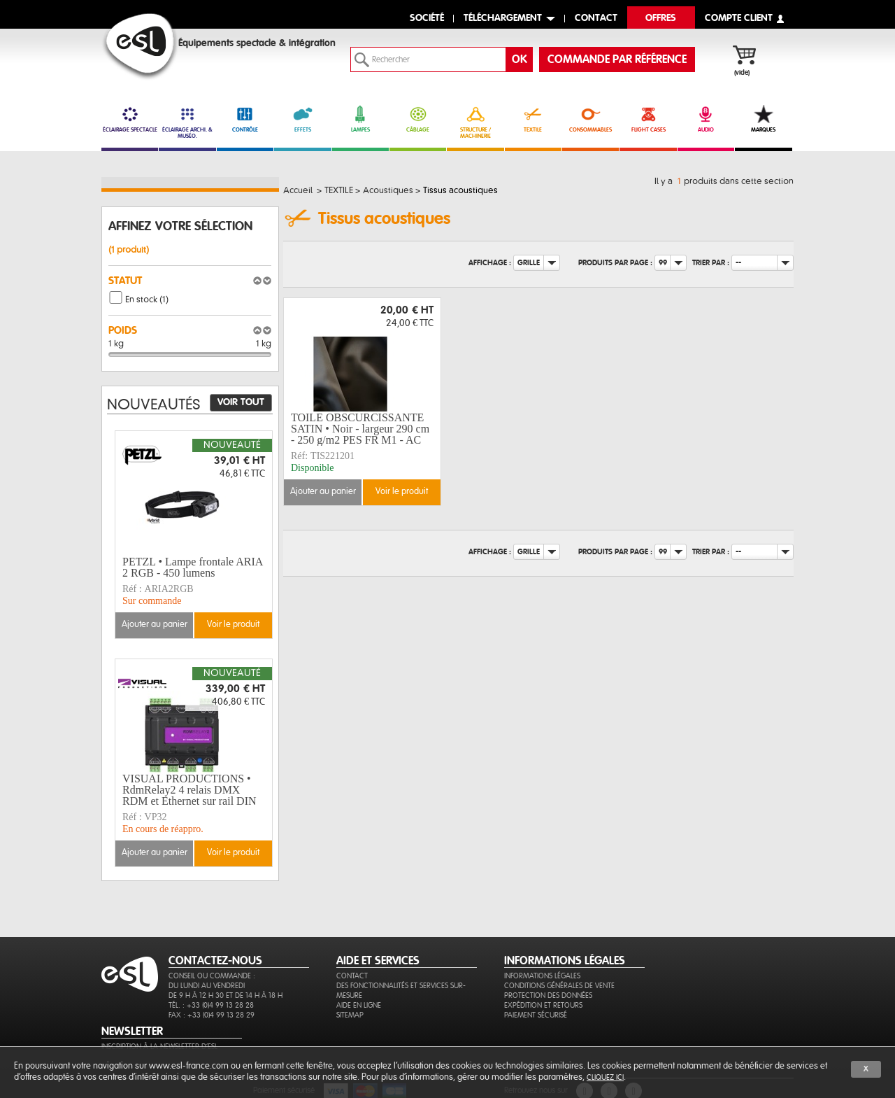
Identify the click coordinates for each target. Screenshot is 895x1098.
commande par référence (617, 59)
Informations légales (542, 976)
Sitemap (350, 1015)
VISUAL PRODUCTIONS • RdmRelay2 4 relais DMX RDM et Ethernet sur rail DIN (189, 790)
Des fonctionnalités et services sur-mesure (401, 990)
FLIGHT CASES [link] (648, 119)
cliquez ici (605, 1077)
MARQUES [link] (763, 119)
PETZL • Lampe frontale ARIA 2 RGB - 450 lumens (192, 567)
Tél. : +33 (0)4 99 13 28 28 (211, 1005)
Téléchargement (503, 18)
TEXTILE (533, 119)
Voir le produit (401, 491)
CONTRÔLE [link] (245, 119)
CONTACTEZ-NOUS (215, 960)
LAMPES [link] (360, 119)
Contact (352, 976)
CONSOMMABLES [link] (590, 119)
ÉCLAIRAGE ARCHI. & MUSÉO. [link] (187, 122)
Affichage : (489, 263)
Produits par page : (615, 263)
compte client (739, 18)
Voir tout (240, 402)
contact (596, 18)
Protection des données (548, 995)
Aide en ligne (358, 1005)
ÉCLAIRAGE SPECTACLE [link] (129, 119)
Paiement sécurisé (535, 1015)
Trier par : (710, 263)
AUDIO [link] (706, 119)
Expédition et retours (543, 1005)
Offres (660, 18)
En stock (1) (147, 299)
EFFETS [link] (302, 119)
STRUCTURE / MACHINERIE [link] (475, 122)
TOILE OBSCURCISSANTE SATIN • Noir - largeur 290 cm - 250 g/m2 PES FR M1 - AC (360, 429)
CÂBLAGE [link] (417, 119)
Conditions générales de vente (559, 986)
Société (427, 18)
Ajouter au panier (323, 491)
